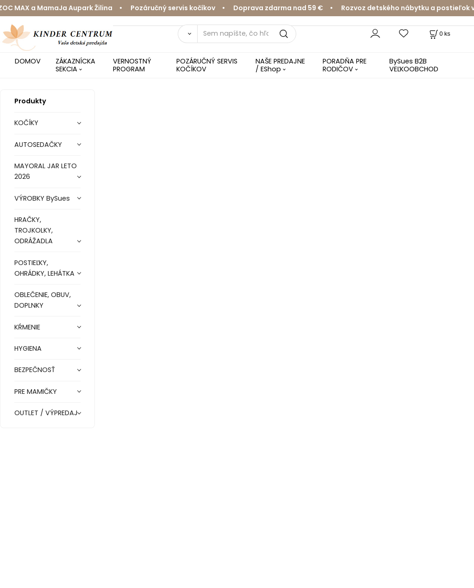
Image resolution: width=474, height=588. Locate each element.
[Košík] (439, 33)
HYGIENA (28, 348)
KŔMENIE (27, 327)
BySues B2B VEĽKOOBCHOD (413, 65)
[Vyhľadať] (187, 34)
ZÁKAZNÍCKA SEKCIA (75, 65)
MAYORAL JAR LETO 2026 (45, 171)
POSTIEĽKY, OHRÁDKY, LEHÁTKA (44, 268)
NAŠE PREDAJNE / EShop (280, 65)
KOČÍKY (26, 122)
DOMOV (28, 61)
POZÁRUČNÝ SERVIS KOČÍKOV (206, 65)
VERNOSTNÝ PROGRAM (132, 65)
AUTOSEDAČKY (38, 144)
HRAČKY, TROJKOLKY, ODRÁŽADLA (33, 230)
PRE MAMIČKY (35, 391)
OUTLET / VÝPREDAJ (46, 412)
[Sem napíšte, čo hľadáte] (246, 34)
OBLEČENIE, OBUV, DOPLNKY (42, 300)
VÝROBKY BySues (42, 198)
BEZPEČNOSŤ (34, 369)
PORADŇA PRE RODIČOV (345, 65)
